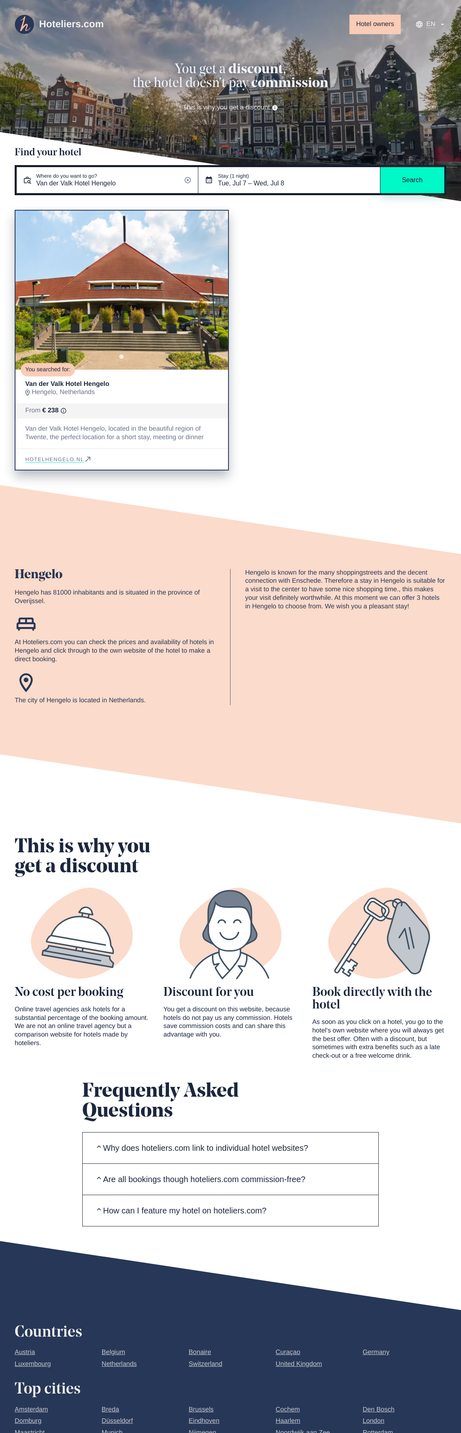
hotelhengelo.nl (58, 459)
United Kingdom (299, 1364)
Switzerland (205, 1364)
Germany (375, 1352)
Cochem (288, 1409)
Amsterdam (31, 1409)
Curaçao (288, 1352)
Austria (25, 1352)
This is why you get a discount (230, 107)
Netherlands (119, 1364)
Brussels (201, 1409)
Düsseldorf (117, 1421)
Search (412, 179)
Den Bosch (378, 1409)
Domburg (28, 1421)
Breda (110, 1409)
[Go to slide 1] (121, 357)
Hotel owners (375, 24)
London (373, 1421)
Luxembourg (33, 1364)
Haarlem (288, 1421)
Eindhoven (204, 1421)
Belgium (113, 1352)
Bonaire (200, 1352)
